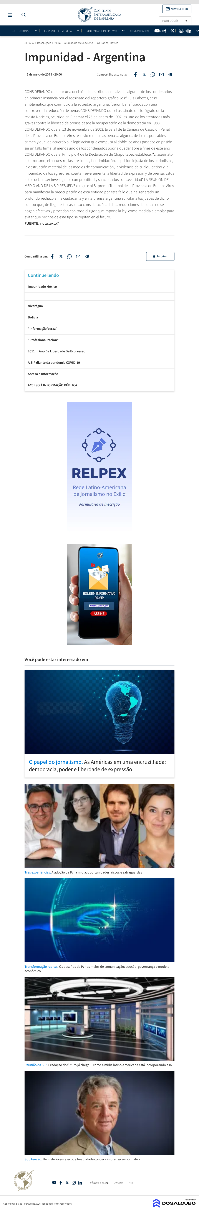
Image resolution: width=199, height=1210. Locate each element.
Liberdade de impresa (57, 31)
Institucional (20, 31)
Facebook (61, 1183)
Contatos (118, 1182)
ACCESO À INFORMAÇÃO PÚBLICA (52, 385)
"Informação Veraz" (42, 328)
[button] (176, 9)
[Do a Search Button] (22, 15)
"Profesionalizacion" (43, 340)
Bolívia (33, 317)
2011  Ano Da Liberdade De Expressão (56, 351)
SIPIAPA (29, 43)
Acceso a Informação (43, 374)
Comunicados (139, 31)
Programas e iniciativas (101, 31)
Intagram (74, 1183)
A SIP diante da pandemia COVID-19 (54, 362)
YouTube (54, 1183)
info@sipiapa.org (99, 1182)
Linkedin (80, 1183)
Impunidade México (42, 286)
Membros (185, 31)
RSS (131, 1182)
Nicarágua (35, 306)
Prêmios (160, 31)
